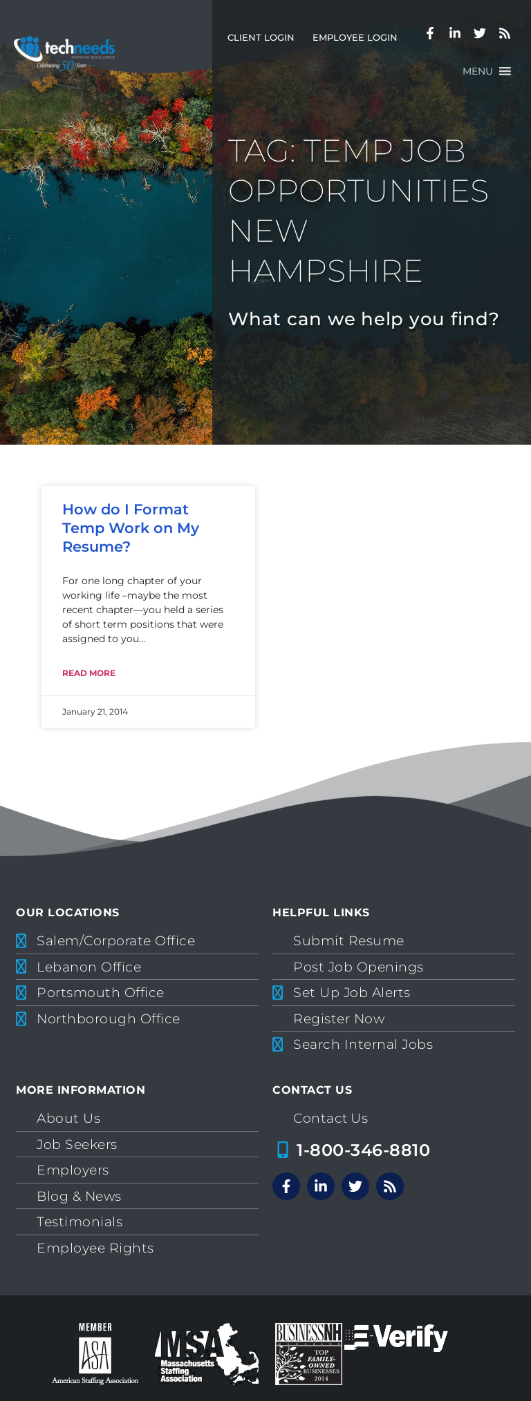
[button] (478, 71)
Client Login (261, 37)
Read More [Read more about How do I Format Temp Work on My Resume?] (88, 673)
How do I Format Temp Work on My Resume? (130, 528)
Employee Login (355, 37)
